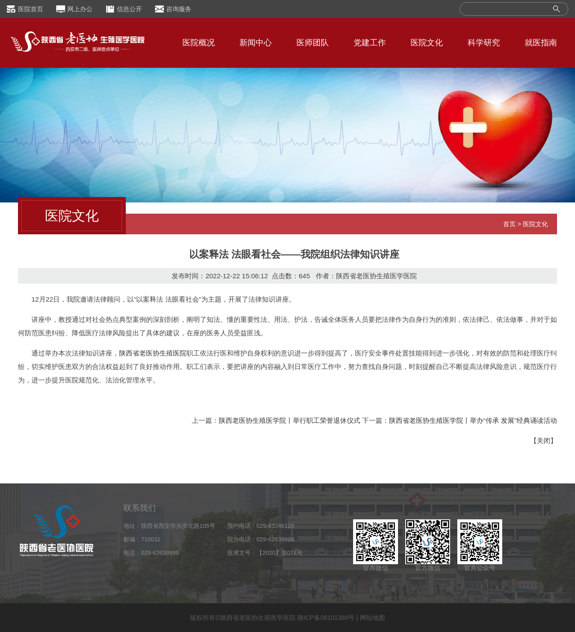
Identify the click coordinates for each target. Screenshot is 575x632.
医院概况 (198, 42)
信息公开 (129, 9)
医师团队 (312, 42)
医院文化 (427, 42)
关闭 (543, 440)
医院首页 (30, 9)
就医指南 (541, 42)
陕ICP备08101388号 (326, 617)
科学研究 (484, 42)
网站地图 (372, 617)
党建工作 (370, 42)
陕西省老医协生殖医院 (152, 353)
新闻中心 (255, 42)
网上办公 (80, 9)
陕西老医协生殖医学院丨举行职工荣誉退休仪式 (289, 420)
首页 (509, 224)
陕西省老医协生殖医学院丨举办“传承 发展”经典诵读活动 (473, 420)
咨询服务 (178, 9)
